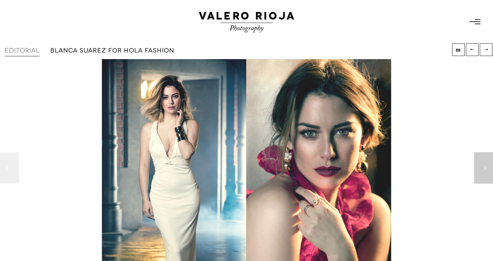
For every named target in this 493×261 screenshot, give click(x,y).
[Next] (483, 168)
